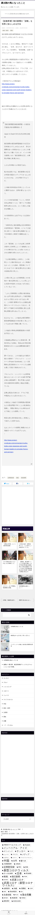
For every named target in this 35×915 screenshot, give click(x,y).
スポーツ (6, 691)
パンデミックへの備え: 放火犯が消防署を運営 (22, 645)
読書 (5, 721)
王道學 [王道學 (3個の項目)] (31, 888)
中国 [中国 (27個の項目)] (6, 860)
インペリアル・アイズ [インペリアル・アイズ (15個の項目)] (15, 848)
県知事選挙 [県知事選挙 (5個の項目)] (13, 891)
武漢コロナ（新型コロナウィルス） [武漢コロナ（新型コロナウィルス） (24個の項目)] (17, 884)
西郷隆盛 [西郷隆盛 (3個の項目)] (23, 897)
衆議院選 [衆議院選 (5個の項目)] (14, 898)
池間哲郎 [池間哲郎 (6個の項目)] (7, 888)
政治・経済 (5, 30)
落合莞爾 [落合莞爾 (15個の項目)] (26, 894)
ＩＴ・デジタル (8, 725)
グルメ (5, 682)
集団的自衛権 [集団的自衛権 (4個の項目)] (17, 901)
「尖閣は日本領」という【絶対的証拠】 (9, 544)
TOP (11, 829)
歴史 (11, 30)
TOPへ (26, 912)
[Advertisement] (17, 505)
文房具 (5, 712)
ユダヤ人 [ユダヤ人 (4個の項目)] (6, 857)
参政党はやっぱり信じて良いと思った (20, 635)
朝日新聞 (23, 477)
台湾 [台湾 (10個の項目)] (15, 861)
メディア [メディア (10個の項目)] (25, 854)
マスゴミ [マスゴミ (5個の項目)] (15, 854)
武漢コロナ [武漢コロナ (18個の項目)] (18, 879)
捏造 (17, 477)
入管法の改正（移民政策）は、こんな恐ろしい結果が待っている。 (25, 545)
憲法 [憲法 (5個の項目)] (19, 867)
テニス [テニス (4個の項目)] (31, 851)
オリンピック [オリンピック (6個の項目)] (8, 851)
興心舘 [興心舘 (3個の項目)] (16, 894)
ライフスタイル (8, 699)
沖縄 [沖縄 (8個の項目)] (15, 888)
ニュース (6, 695)
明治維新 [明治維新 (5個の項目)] (28, 873)
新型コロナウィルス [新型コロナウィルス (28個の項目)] (16, 870)
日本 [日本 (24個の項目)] (19, 873)
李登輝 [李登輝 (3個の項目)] (25, 876)
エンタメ (6, 678)
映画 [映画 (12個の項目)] (6, 876)
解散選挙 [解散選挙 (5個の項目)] (6, 901)
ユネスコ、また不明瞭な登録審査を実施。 (9, 586)
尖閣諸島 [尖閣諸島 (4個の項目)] (18, 864)
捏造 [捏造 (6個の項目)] (26, 867)
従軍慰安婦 (11, 477)
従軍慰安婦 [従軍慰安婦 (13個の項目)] (9, 867)
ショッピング (7, 686)
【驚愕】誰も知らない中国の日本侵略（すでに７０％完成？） (26, 600)
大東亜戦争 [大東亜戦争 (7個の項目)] (8, 864)
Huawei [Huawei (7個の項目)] (27, 845)
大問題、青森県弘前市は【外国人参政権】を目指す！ (10, 600)
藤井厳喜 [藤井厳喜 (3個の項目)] (6, 897)
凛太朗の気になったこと (13, 2)
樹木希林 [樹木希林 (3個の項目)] (6, 879)
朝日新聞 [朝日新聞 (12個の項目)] (16, 876)
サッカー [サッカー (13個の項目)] (21, 851)
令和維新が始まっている (17, 626)
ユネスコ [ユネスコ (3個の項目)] (15, 857)
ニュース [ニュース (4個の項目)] (6, 854)
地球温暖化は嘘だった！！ (24, 586)
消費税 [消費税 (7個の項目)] (23, 888)
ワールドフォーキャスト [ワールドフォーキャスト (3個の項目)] (26, 857)
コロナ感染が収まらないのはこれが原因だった (9, 562)
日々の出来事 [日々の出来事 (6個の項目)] (8, 873)
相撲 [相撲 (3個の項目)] (5, 891)
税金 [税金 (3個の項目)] (22, 891)
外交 (5, 704)
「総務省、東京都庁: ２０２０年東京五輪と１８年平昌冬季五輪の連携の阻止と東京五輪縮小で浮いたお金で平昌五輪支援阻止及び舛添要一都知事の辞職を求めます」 (25, 566)
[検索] (17, 615)
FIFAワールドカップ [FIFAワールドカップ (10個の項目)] (12, 845)
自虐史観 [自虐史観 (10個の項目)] (7, 895)
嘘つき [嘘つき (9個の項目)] (23, 861)
